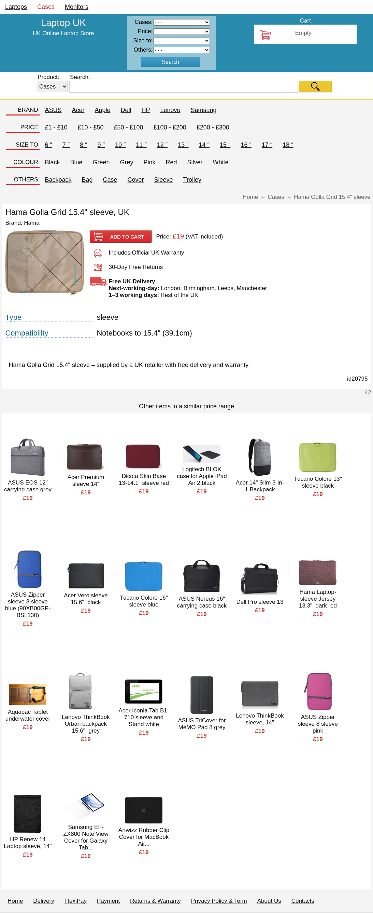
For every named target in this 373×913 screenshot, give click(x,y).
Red (171, 162)
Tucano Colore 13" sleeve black (318, 482)
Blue (76, 162)
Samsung (204, 110)
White (221, 162)
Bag (87, 179)
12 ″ (162, 144)
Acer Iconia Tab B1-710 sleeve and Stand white (143, 717)
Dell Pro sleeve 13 (259, 602)
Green (101, 162)
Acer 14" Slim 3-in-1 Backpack (260, 486)
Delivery (43, 901)
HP (146, 110)
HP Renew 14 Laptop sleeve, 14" (28, 842)
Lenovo (170, 110)
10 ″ (120, 144)
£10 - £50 (90, 127)
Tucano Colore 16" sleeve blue (144, 601)
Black (52, 162)
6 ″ (48, 144)
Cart (305, 20)
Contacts (302, 901)
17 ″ (267, 144)
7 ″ (66, 144)
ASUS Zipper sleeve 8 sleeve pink (318, 724)
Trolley (192, 179)
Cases (46, 6)
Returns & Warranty (155, 901)
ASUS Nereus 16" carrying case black (202, 602)
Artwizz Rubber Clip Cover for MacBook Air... (143, 837)
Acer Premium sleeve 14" (86, 480)
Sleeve (163, 179)
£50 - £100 (128, 127)
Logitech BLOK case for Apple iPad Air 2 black (202, 476)
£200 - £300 (213, 127)
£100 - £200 (170, 127)
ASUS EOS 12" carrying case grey (28, 486)
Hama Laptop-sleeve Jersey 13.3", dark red (318, 599)
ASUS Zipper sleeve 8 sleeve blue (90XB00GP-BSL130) (28, 604)
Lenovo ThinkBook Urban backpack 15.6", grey (86, 724)
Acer (78, 110)
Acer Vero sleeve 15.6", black (86, 598)
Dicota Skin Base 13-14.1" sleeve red (144, 479)
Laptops (16, 6)
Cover (136, 179)
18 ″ (288, 144)
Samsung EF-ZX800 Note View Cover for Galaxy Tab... (85, 837)
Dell (125, 110)
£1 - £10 (56, 127)
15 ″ (225, 144)
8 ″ (83, 144)
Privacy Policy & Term (219, 901)
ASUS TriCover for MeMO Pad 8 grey (202, 724)
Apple (102, 110)
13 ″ (183, 144)
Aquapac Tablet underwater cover (27, 715)
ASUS (53, 110)
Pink (149, 162)
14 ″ (204, 144)
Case (110, 179)
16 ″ (246, 144)
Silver (195, 162)
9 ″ (101, 144)
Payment (108, 901)
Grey (126, 162)
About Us (269, 901)
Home (15, 901)
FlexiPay (75, 901)
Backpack (58, 179)
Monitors (76, 6)
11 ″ (141, 144)
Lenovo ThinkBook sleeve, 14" (260, 719)
